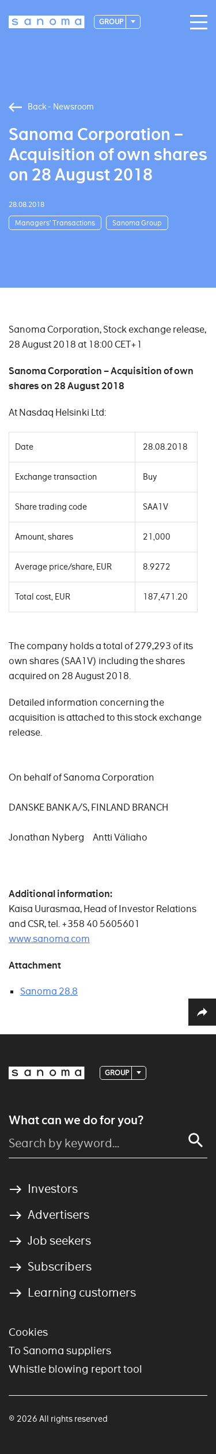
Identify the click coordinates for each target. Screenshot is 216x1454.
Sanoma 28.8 (49, 991)
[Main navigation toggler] (195, 22)
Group (111, 21)
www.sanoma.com (49, 939)
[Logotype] (47, 22)
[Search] (195, 1140)
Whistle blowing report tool (75, 1369)
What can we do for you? (76, 1120)
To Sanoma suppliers (60, 1350)
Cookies (28, 1332)
